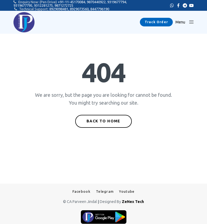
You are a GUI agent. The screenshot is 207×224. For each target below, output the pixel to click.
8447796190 (99, 9)
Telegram (105, 191)
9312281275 (43, 5)
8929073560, (80, 9)
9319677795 (22, 5)
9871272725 (63, 5)
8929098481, (59, 9)
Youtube (126, 191)
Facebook (82, 191)
